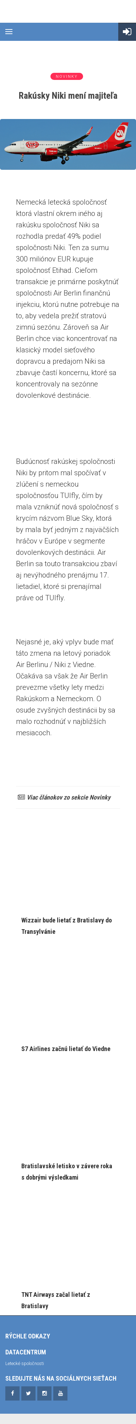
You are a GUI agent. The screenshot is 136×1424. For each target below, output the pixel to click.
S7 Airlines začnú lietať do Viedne (65, 1048)
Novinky (67, 76)
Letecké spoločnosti (24, 1363)
